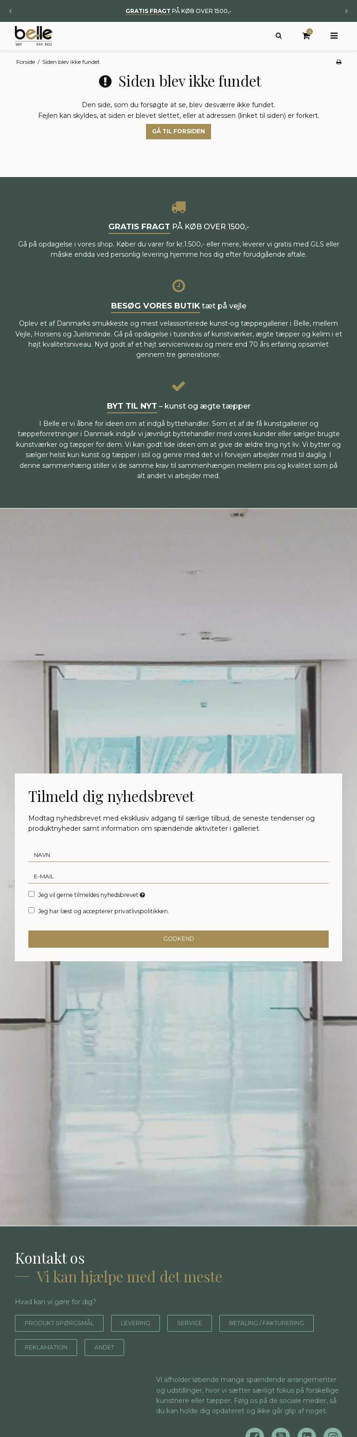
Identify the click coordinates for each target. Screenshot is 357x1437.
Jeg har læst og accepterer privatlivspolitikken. (103, 925)
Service (210, 1337)
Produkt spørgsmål (65, 1337)
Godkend (179, 953)
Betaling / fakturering (71, 1361)
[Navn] (178, 869)
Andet (235, 1361)
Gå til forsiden (178, 145)
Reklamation (170, 1361)
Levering (150, 1337)
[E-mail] (178, 890)
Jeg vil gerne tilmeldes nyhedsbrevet (92, 909)
